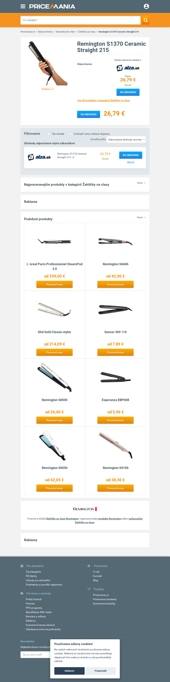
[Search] (146, 20)
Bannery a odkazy (36, 616)
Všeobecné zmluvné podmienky (43, 629)
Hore (139, 182)
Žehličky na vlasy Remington (62, 518)
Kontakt (97, 576)
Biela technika (45, 31)
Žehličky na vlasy (86, 31)
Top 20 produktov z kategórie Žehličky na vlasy (103, 100)
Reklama (31, 620)
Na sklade (58, 133)
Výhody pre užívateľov (38, 580)
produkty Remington (109, 518)
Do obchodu (128, 92)
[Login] (146, 6)
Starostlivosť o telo (65, 31)
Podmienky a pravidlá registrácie (44, 584)
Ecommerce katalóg (104, 603)
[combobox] (126, 139)
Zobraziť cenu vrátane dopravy (92, 133)
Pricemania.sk (27, 31)
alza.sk (130, 162)
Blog (95, 580)
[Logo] (128, 67)
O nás (96, 571)
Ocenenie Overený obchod (40, 625)
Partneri (30, 603)
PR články (31, 576)
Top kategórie (33, 571)
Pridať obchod (34, 599)
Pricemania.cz (101, 595)
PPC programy (34, 607)
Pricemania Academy (105, 599)
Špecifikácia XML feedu (39, 612)
